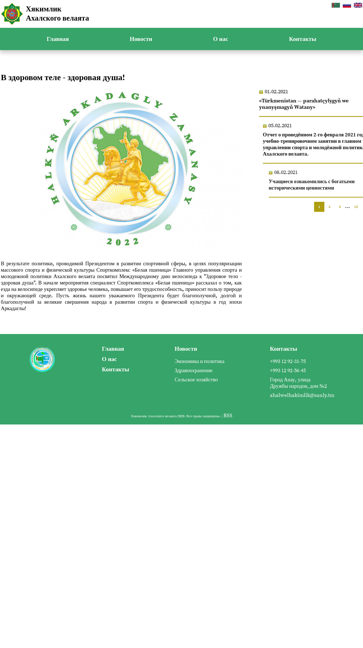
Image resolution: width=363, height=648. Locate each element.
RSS (227, 416)
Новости (141, 39)
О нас (220, 39)
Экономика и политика (199, 361)
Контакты (302, 39)
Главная (58, 39)
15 (356, 207)
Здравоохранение (193, 370)
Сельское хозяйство (196, 380)
